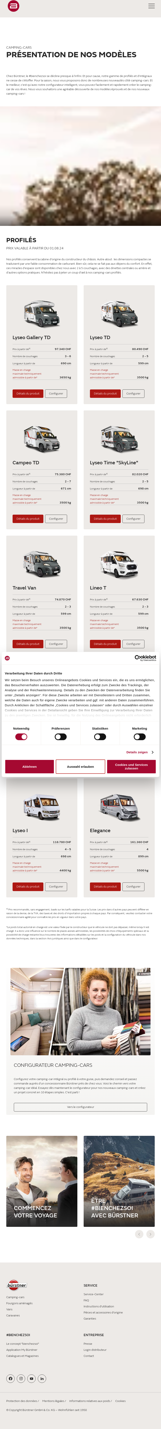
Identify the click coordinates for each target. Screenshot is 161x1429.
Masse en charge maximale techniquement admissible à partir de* (27, 373)
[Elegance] (119, 805)
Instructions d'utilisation (99, 1306)
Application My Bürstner (21, 1350)
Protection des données (21, 1401)
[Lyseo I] (42, 805)
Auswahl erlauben (80, 766)
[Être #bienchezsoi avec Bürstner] (119, 1181)
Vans (9, 1309)
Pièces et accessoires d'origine (103, 1312)
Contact (89, 1356)
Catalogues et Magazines (22, 1356)
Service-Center (94, 1294)
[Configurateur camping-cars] (80, 1013)
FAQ (86, 1300)
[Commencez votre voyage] (41, 1181)
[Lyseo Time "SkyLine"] (119, 436)
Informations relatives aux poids (89, 1401)
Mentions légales (53, 1401)
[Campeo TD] (42, 436)
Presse (88, 1344)
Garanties (90, 1318)
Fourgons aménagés (19, 1303)
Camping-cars (15, 1297)
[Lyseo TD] (119, 311)
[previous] (139, 1234)
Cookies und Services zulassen (131, 766)
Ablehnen (29, 766)
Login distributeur (95, 1350)
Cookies (120, 1401)
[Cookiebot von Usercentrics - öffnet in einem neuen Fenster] (137, 658)
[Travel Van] (42, 562)
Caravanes (13, 1315)
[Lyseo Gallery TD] (42, 311)
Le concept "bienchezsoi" (22, 1344)
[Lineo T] (119, 562)
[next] (150, 1234)
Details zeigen (137, 752)
